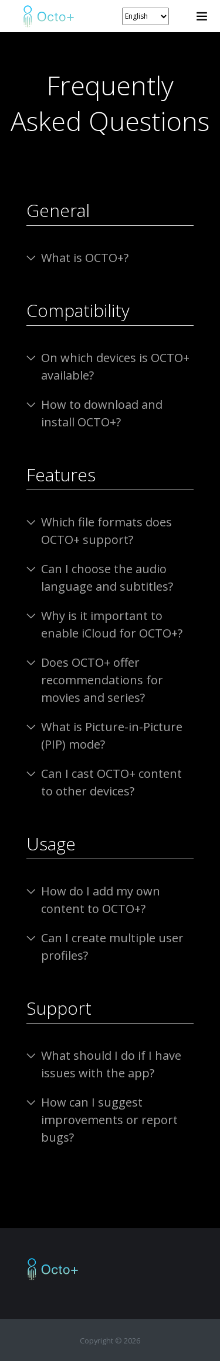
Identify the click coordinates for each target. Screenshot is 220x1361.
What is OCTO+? (84, 258)
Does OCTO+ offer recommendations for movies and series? (102, 679)
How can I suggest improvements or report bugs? (109, 1119)
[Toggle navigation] (201, 16)
